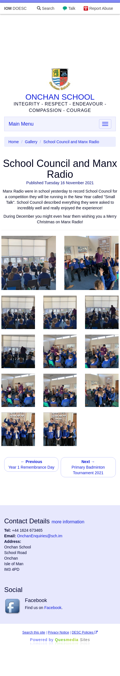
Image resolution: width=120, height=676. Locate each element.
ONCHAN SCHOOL (60, 97)
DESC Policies (85, 632)
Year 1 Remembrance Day (31, 464)
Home (13, 142)
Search (45, 8)
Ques (72, 639)
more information (67, 521)
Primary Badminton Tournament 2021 (88, 467)
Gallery (31, 142)
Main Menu (21, 124)
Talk (71, 8)
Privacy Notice (58, 632)
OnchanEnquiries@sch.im (39, 536)
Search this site (33, 632)
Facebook (52, 607)
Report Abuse (101, 8)
